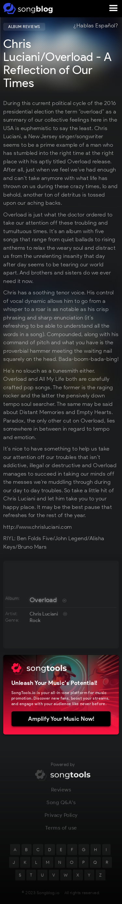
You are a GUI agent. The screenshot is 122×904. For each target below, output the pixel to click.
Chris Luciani (44, 614)
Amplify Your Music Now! (61, 718)
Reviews (61, 793)
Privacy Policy (61, 819)
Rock (35, 620)
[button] (113, 8)
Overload (43, 600)
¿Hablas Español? (96, 26)
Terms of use (61, 831)
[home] (27, 8)
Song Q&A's (61, 806)
